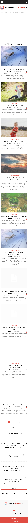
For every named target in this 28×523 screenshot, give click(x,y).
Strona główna (4, 12)
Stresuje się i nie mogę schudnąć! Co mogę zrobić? (14, 456)
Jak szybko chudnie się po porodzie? (14, 292)
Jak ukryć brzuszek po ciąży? (14, 141)
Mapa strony (14, 518)
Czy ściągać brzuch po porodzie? (14, 405)
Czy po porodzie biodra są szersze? (14, 216)
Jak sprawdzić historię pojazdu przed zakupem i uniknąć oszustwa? (14, 444)
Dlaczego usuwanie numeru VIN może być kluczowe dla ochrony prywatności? (14, 479)
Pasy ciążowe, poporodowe (14, 67)
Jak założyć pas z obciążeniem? (14, 70)
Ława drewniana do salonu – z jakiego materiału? (14, 467)
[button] (26, 2)
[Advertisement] (14, 28)
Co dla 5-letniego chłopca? (14, 434)
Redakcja (9, 71)
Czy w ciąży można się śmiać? (14, 105)
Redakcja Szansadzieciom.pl (11, 436)
